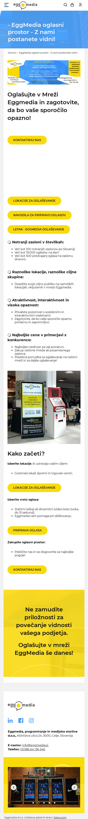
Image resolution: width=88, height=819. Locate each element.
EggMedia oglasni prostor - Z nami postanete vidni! (48, 52)
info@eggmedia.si (35, 745)
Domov (12, 52)
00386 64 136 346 (32, 749)
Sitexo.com (60, 817)
